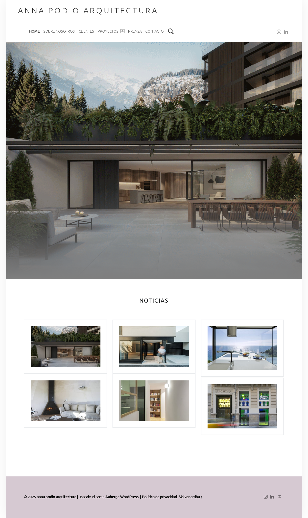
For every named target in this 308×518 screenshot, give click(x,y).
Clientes (86, 31)
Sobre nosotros (59, 31)
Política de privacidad (159, 497)
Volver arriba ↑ (190, 497)
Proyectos (111, 31)
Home (34, 31)
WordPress (129, 497)
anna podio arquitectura (56, 497)
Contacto (154, 31)
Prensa (135, 31)
